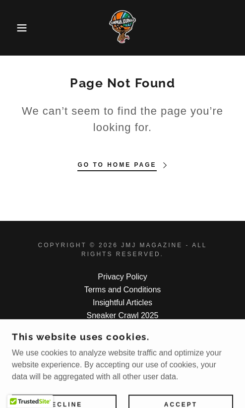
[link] (122, 28)
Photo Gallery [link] (123, 328)
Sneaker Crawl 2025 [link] (123, 315)
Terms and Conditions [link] (122, 289)
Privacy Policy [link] (122, 276)
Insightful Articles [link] (122, 302)
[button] (17, 28)
